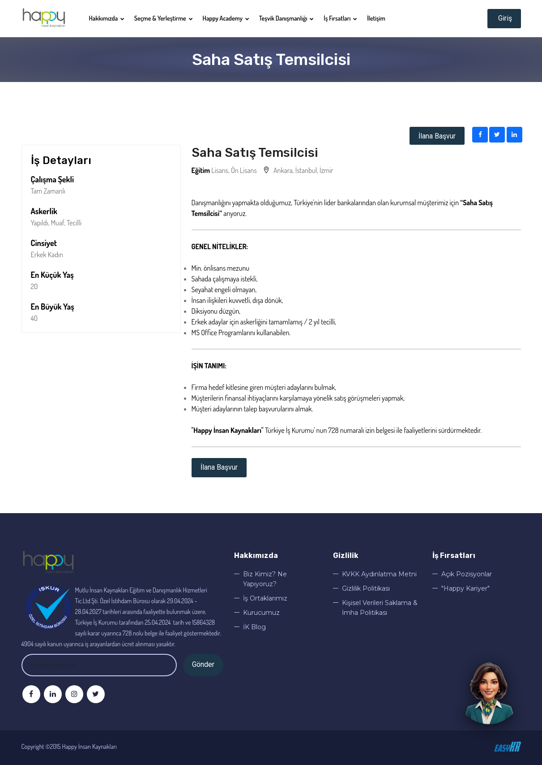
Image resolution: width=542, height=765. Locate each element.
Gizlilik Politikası (366, 588)
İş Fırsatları (340, 18)
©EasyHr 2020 (507, 747)
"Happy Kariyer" (465, 588)
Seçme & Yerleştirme (163, 18)
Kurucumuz (261, 613)
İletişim (376, 18)
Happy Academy (226, 18)
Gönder (203, 664)
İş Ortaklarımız (265, 598)
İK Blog (254, 627)
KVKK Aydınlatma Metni (379, 574)
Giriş (504, 18)
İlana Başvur (437, 136)
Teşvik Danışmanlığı (286, 18)
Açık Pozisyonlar (466, 574)
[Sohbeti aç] (489, 694)
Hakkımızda (106, 18)
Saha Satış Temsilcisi (255, 152)
